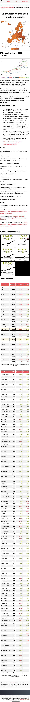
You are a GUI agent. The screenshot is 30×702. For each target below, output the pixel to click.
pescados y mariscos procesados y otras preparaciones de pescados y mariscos (13, 218)
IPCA (16, 1)
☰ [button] (1, 1)
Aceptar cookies (16, 700)
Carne (12, 7)
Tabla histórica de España (9, 144)
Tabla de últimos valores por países (12, 142)
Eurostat (13, 682)
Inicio (7, 1)
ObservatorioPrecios (5, 6)
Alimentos (25, 1)
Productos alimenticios (5, 7)
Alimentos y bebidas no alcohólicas (21, 6)
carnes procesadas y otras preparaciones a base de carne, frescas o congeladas (13, 211)
